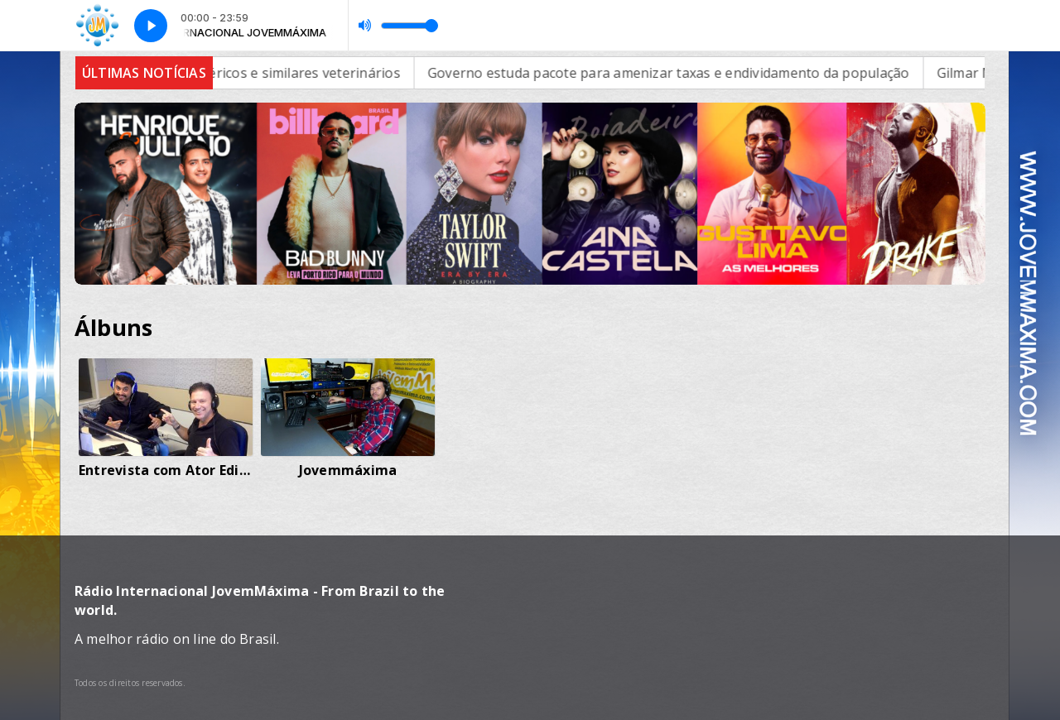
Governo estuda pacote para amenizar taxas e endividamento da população (688, 73)
